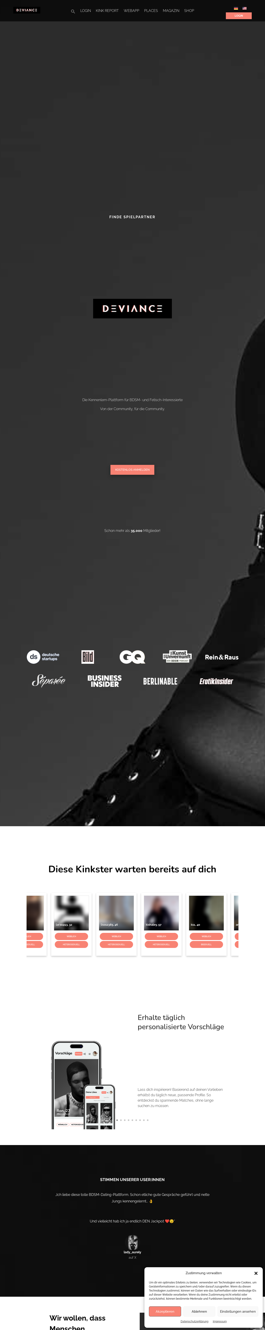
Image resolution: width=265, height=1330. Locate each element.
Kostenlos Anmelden (132, 469)
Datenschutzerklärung (194, 1321)
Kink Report (107, 11)
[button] (256, 1273)
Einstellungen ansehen (238, 1312)
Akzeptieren (165, 1312)
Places (151, 11)
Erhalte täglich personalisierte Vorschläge (157, 1039)
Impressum (220, 1321)
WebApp (131, 11)
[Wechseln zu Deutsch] (236, 8)
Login (85, 11)
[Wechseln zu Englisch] (244, 8)
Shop (189, 11)
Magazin (171, 11)
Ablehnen (199, 1312)
